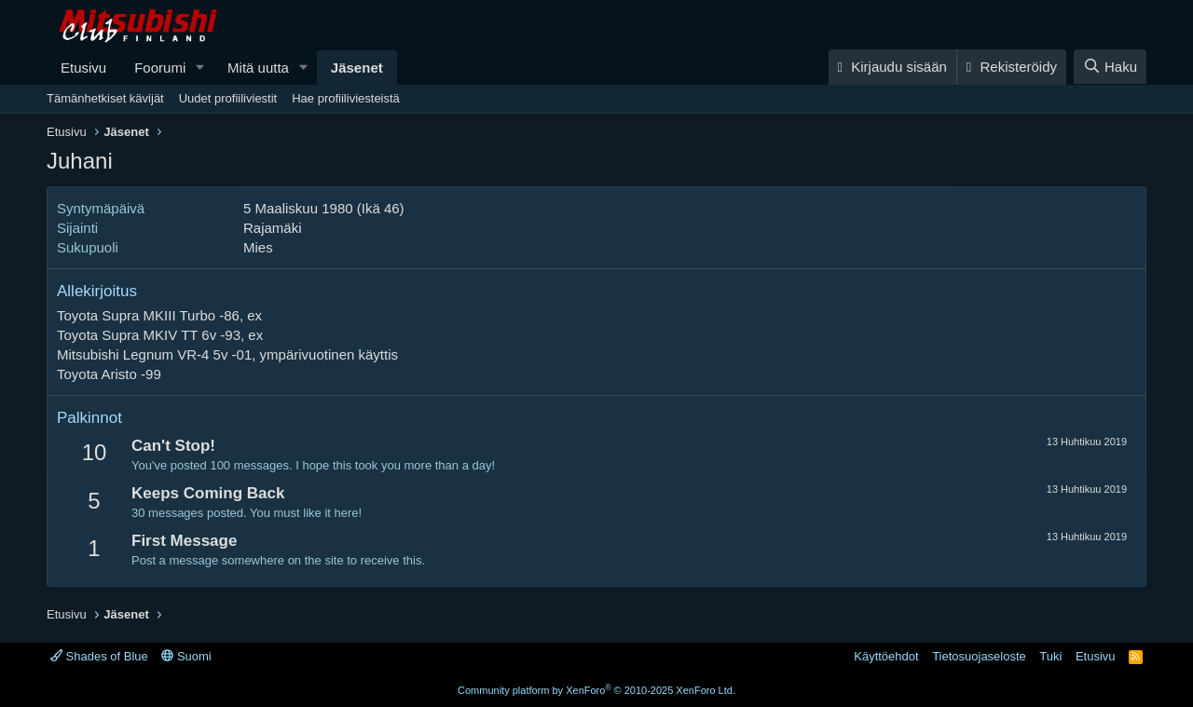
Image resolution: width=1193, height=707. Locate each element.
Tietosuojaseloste (979, 656)
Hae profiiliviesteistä (346, 98)
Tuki (1050, 656)
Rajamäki (272, 228)
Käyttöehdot (886, 656)
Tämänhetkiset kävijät (105, 98)
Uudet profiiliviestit (228, 98)
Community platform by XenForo (596, 690)
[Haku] (1110, 66)
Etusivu (83, 67)
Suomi (186, 656)
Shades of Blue (99, 656)
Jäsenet (357, 67)
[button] (200, 67)
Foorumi (159, 67)
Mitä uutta (258, 67)
